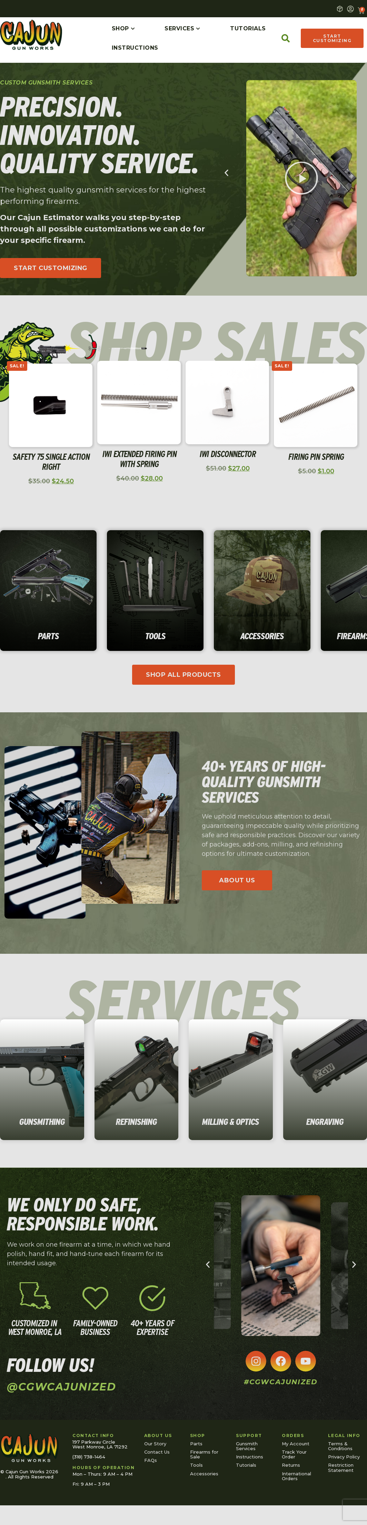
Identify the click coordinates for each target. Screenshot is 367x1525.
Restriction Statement (341, 1467)
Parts (196, 1443)
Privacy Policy (344, 1456)
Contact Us (157, 1452)
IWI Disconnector (228, 454)
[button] (301, 178)
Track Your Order (294, 1454)
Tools (196, 1465)
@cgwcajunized (61, 1386)
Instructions (249, 1456)
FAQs (150, 1460)
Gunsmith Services (247, 1446)
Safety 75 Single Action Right (51, 462)
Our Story (155, 1443)
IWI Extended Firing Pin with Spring (139, 459)
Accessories (204, 1473)
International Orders (296, 1476)
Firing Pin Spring (316, 457)
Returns (291, 1465)
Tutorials (246, 1465)
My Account (295, 1443)
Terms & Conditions (340, 1446)
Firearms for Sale (204, 1454)
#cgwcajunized (281, 1382)
